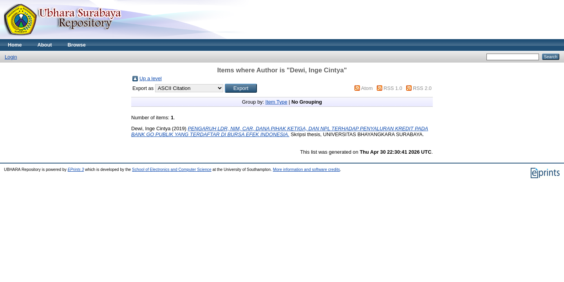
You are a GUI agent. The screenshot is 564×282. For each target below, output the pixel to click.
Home (15, 45)
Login (11, 57)
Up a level (150, 78)
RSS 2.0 (422, 88)
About (45, 45)
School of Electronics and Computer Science (172, 169)
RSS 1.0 (392, 88)
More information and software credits (306, 169)
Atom (367, 88)
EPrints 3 (76, 169)
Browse (77, 45)
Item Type (276, 102)
